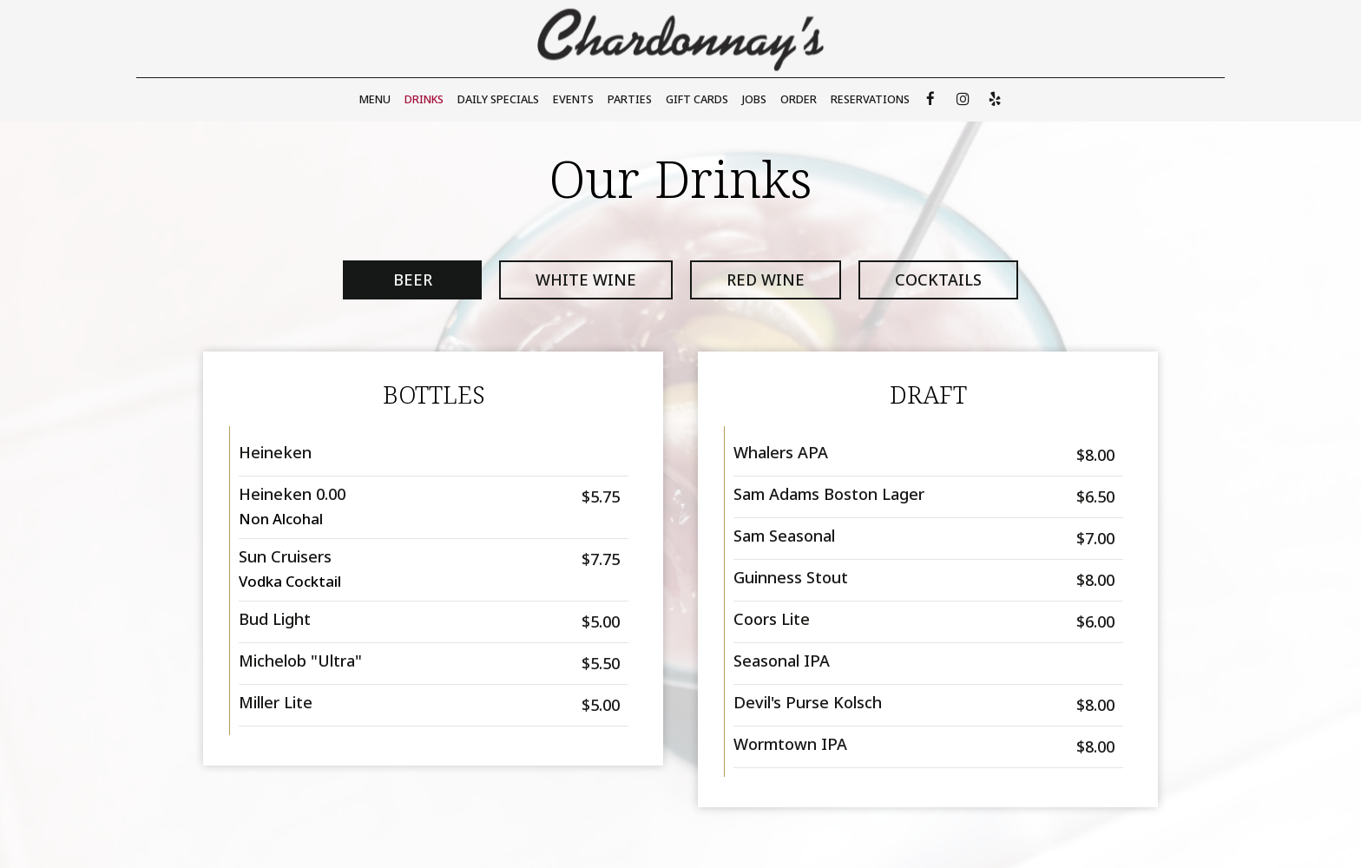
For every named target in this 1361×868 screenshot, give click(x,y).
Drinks (424, 99)
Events (573, 99)
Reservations (870, 99)
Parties (630, 99)
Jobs (754, 99)
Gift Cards (697, 99)
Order (798, 99)
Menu (375, 99)
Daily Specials (498, 99)
